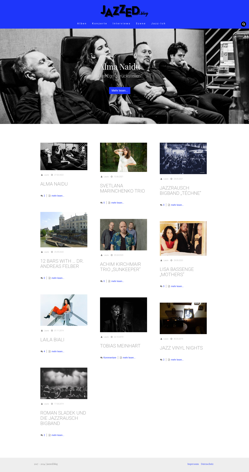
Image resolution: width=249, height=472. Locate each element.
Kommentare (109, 357)
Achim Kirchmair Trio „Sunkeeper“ (120, 266)
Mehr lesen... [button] (120, 90)
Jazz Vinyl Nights (181, 348)
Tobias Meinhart (120, 346)
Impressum (193, 463)
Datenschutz (207, 463)
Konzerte (99, 23)
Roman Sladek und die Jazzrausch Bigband (63, 418)
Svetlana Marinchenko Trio (122, 188)
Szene (141, 23)
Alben (82, 23)
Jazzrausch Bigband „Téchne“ (180, 190)
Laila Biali (52, 339)
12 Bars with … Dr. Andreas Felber (62, 263)
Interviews (122, 23)
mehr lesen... (58, 195)
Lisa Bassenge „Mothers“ (177, 271)
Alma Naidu (54, 184)
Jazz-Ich (158, 23)
